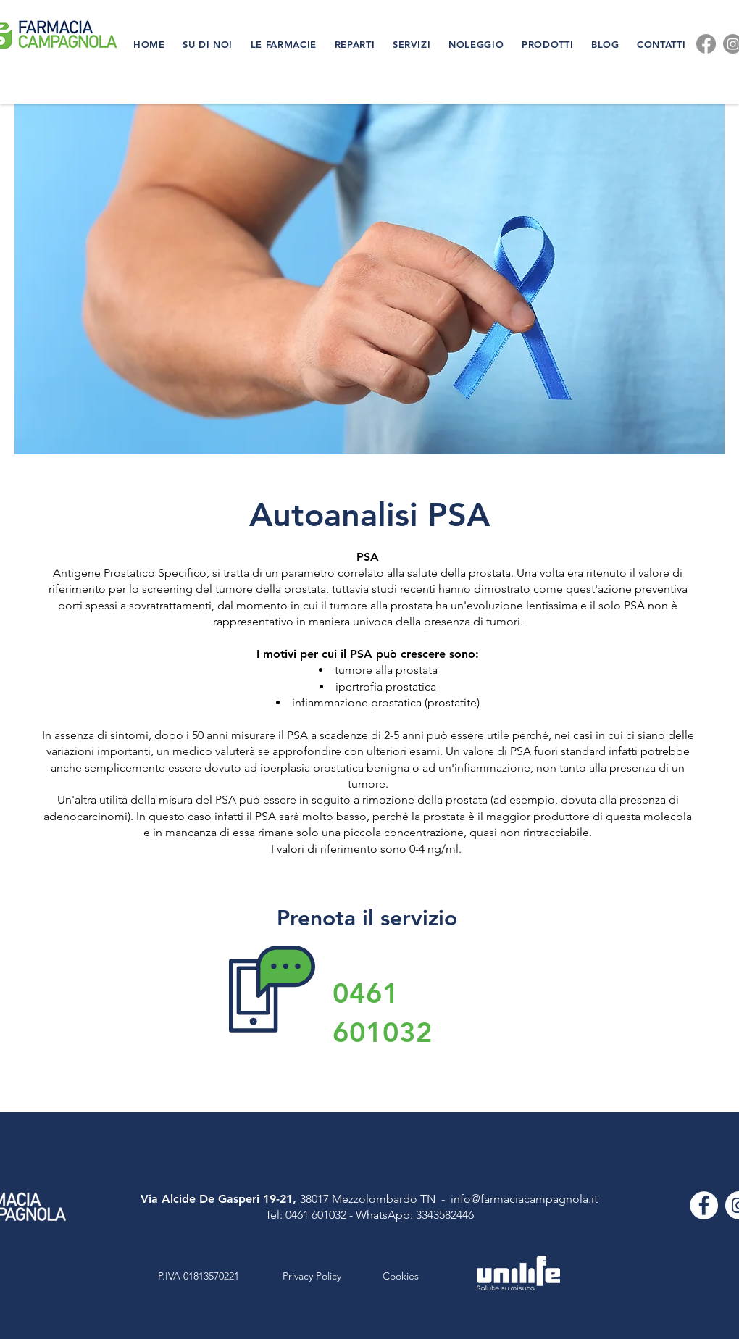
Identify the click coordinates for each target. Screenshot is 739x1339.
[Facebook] (706, 44)
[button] (209, 44)
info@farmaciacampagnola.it (524, 1199)
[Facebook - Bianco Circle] (704, 1205)
